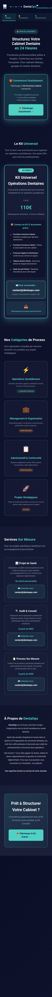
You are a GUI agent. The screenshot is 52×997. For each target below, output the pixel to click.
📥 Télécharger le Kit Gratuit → (26, 835)
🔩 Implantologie (40, 17)
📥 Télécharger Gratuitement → (26, 110)
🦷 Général (8, 17)
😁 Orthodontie (23, 17)
